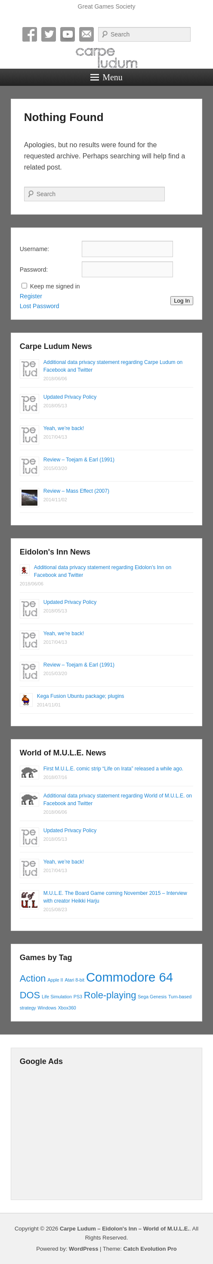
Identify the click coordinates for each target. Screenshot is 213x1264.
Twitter (48, 34)
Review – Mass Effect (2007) (76, 491)
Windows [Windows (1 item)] (47, 1007)
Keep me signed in (55, 286)
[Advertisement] (107, 1131)
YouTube (67, 34)
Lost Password (39, 306)
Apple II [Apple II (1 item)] (55, 979)
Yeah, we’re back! (63, 428)
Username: (34, 249)
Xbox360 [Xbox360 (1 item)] (67, 1007)
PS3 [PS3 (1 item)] (78, 996)
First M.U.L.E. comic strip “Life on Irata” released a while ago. (113, 769)
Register (31, 296)
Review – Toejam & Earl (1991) (78, 460)
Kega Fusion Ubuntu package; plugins (80, 696)
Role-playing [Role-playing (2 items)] (110, 995)
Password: (34, 269)
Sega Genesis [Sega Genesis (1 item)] (152, 996)
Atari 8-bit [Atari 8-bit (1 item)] (74, 979)
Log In (182, 300)
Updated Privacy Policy (69, 397)
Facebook (29, 34)
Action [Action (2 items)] (33, 978)
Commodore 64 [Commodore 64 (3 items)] (129, 977)
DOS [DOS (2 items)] (30, 995)
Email (86, 34)
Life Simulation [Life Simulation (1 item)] (57, 996)
